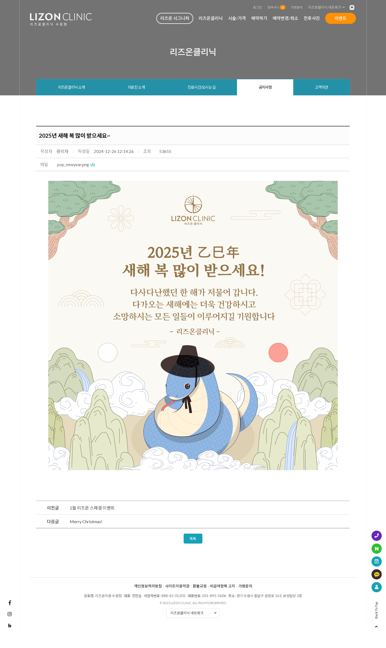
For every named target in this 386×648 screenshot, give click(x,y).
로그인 (257, 7)
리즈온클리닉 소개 (71, 87)
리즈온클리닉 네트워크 (328, 7)
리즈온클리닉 (211, 18)
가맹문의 (297, 7)
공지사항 (265, 87)
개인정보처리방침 (148, 586)
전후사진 (312, 18)
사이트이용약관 (177, 586)
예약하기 (259, 18)
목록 (193, 538)
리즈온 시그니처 (174, 18)
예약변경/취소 (285, 18)
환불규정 (200, 586)
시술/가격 (237, 18)
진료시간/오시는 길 (202, 87)
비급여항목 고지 (222, 586)
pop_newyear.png (73, 164)
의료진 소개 (136, 87)
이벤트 (341, 18)
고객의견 (321, 87)
